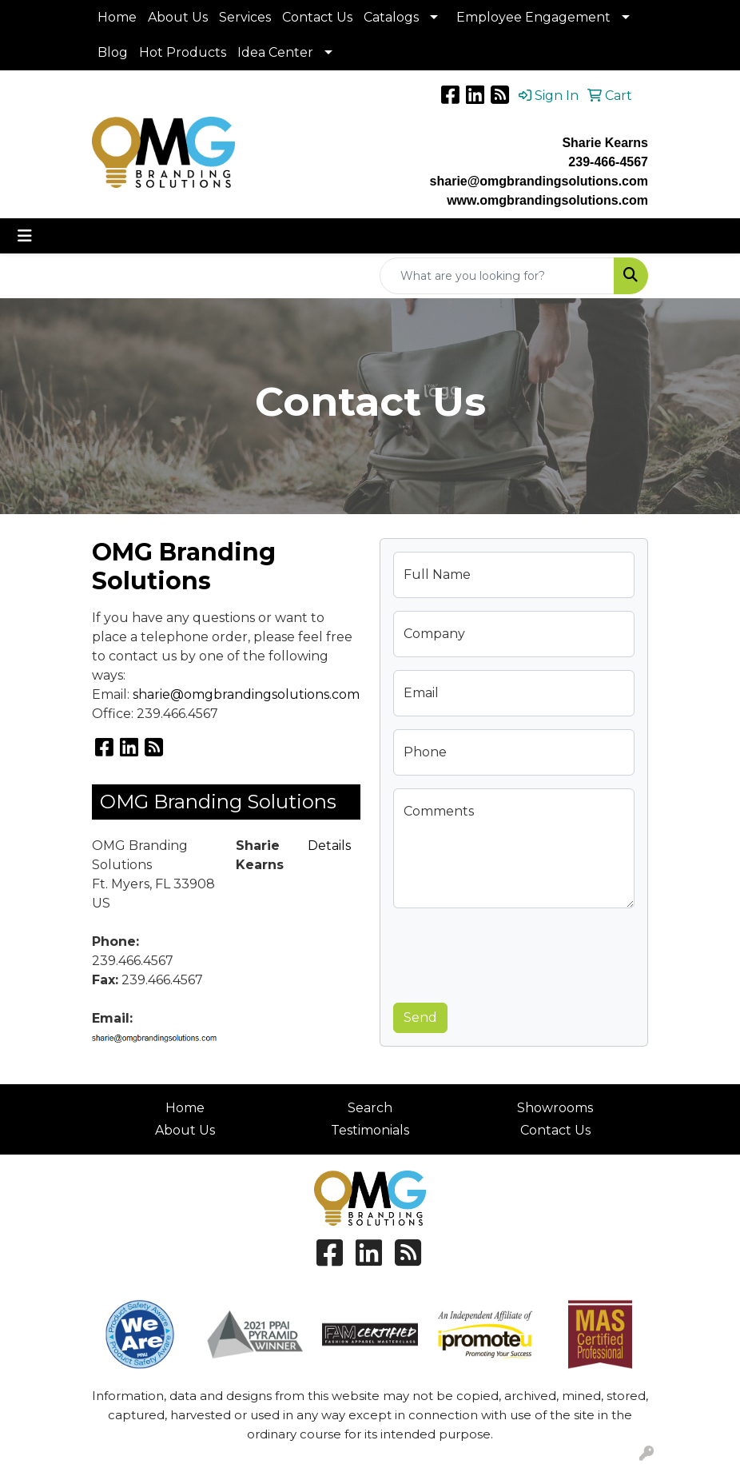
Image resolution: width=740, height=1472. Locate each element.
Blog (112, 52)
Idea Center (275, 52)
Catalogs (391, 17)
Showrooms (555, 1107)
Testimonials (370, 1130)
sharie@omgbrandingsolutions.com (246, 694)
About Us (178, 17)
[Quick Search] (497, 275)
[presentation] (514, 952)
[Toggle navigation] (25, 236)
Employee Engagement (533, 17)
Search (370, 1107)
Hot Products (182, 52)
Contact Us (317, 17)
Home (117, 17)
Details (329, 845)
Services (245, 17)
